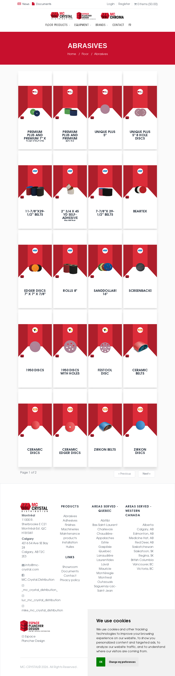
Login (111, 4)
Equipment (83, 24)
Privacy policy (70, 579)
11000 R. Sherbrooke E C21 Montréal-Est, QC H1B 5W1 (34, 523)
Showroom (70, 566)
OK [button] (100, 661)
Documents (41, 4)
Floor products (59, 24)
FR (128, 24)
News (23, 4)
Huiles (70, 546)
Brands (102, 24)
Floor (85, 53)
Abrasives (101, 53)
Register (124, 4)
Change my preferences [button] (122, 661)
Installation (70, 541)
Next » (146, 473)
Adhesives (70, 519)
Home (72, 53)
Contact (118, 24)
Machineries (70, 528)
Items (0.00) (146, 4)
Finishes (70, 524)
